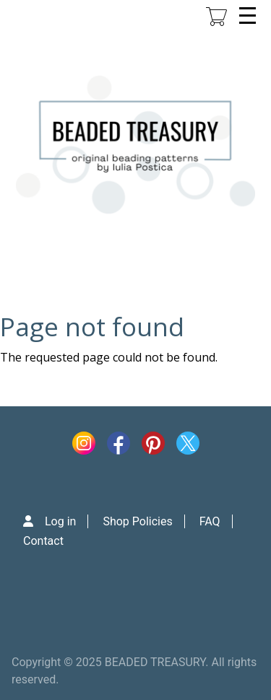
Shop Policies (137, 521)
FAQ (209, 521)
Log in (60, 521)
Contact (43, 541)
